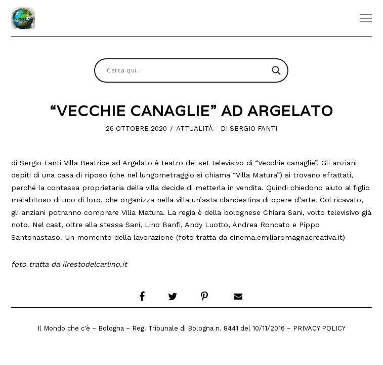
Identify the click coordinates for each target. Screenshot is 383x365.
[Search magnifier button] (276, 70)
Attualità (194, 128)
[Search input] (187, 70)
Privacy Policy (319, 328)
